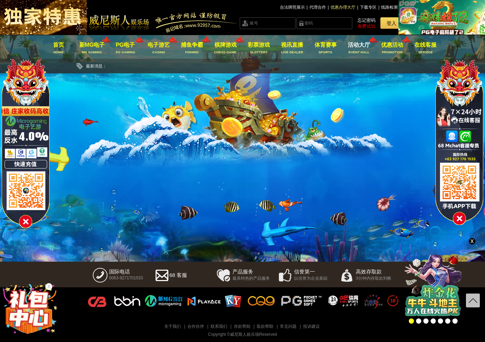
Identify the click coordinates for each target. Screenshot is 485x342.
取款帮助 (265, 326)
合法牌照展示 (292, 7)
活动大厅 (358, 48)
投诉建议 (311, 326)
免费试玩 (367, 26)
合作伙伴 (195, 326)
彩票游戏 (258, 48)
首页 (58, 48)
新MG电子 (92, 48)
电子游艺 (159, 48)
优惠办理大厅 (342, 7)
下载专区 (368, 7)
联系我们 (219, 326)
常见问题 (288, 326)
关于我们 (172, 326)
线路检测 (389, 7)
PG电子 (125, 48)
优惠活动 (392, 48)
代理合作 (317, 7)
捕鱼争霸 (192, 48)
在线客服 (425, 48)
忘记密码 (367, 20)
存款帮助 (242, 326)
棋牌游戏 (225, 48)
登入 (391, 23)
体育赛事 (325, 48)
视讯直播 (292, 48)
